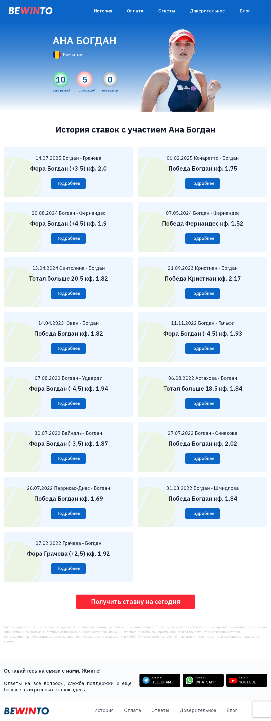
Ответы (166, 11)
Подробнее (68, 183)
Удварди (92, 378)
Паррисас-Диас (72, 488)
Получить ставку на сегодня (135, 601)
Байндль (72, 433)
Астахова (206, 378)
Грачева (92, 158)
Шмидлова (226, 488)
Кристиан (206, 268)
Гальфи (226, 323)
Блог (245, 11)
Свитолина (71, 268)
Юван (71, 323)
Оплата (135, 11)
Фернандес (92, 213)
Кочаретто (206, 158)
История (103, 11)
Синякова (226, 433)
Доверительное (207, 11)
